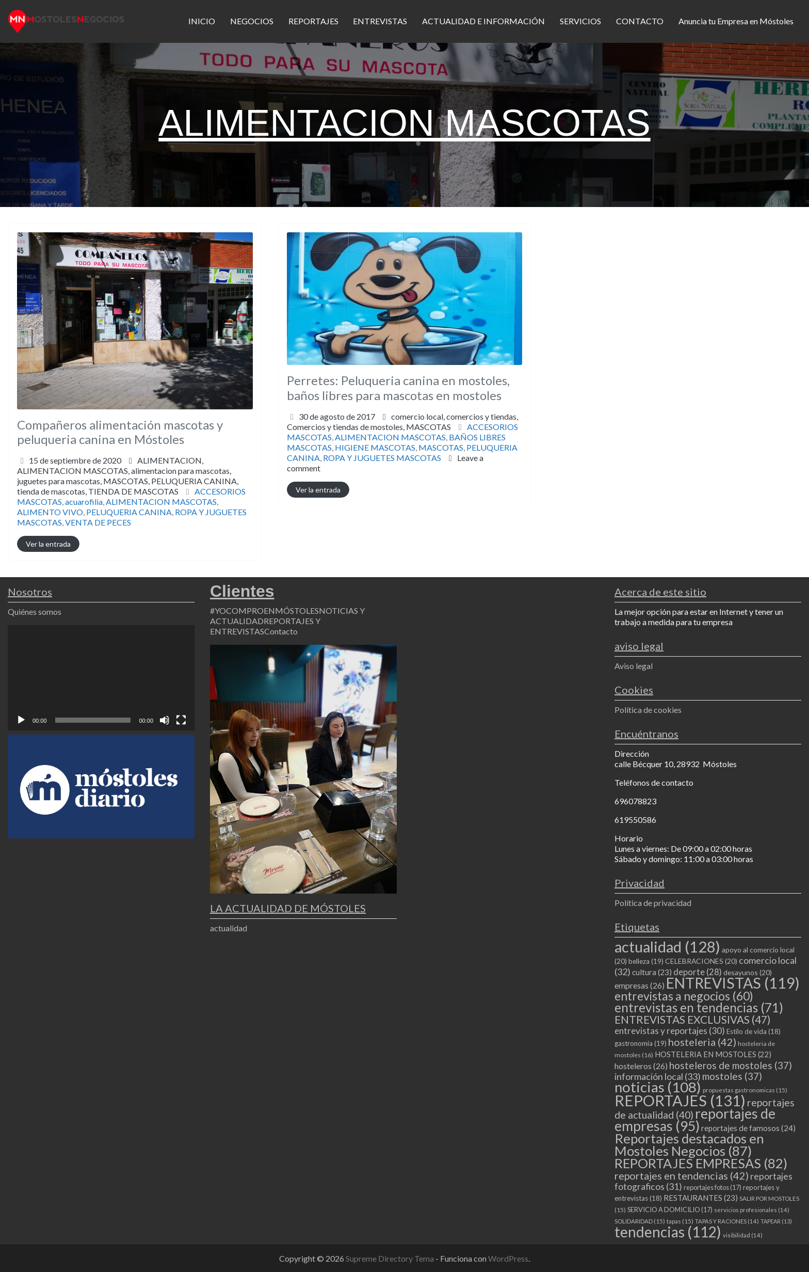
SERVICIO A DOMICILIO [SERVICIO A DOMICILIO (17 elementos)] (670, 1209)
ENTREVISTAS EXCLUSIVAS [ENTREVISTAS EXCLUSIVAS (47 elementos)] (692, 1019)
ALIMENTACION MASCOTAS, (127, 481)
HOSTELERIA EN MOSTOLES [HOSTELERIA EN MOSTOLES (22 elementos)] (713, 1054)
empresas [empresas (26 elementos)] (639, 985)
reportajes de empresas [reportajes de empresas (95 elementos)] (694, 1119)
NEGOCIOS (251, 21)
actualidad (228, 928)
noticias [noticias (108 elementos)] (657, 1086)
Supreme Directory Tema (390, 1258)
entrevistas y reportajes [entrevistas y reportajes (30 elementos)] (669, 1030)
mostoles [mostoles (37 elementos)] (732, 1076)
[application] (101, 677)
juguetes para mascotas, (127, 486)
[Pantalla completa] (181, 720)
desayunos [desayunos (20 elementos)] (747, 972)
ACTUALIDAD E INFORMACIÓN (483, 21)
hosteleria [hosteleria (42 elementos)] (702, 1042)
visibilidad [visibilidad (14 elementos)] (743, 1235)
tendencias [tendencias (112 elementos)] (667, 1232)
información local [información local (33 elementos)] (657, 1076)
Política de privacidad (652, 903)
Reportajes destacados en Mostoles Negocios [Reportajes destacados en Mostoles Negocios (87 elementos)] (689, 1144)
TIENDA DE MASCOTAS (133, 491)
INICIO (201, 21)
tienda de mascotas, (98, 491)
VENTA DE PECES (98, 522)
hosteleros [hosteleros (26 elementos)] (641, 1066)
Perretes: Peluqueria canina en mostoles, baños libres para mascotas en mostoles (398, 388)
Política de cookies (648, 709)
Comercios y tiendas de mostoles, (369, 427)
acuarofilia (84, 501)
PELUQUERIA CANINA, (127, 486)
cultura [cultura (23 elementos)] (652, 972)
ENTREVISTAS (380, 21)
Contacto (281, 631)
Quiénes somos (34, 611)
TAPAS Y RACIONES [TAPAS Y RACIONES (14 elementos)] (727, 1221)
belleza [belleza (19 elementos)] (646, 961)
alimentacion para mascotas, (127, 481)
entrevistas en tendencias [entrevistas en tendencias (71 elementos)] (698, 1007)
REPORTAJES (313, 21)
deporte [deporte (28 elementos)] (697, 972)
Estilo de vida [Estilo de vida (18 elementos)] (753, 1031)
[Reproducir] (21, 720)
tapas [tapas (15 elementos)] (680, 1221)
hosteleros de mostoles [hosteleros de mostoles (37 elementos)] (730, 1065)
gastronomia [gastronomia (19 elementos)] (640, 1043)
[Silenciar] (164, 720)
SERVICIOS (580, 21)
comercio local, (402, 421)
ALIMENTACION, (127, 475)
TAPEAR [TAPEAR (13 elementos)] (776, 1221)
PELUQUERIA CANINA (129, 512)
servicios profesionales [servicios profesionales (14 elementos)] (751, 1209)
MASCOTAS (428, 427)
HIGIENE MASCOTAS (375, 447)
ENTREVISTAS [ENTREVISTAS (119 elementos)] (733, 983)
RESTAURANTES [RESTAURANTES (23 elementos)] (701, 1197)
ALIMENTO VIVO (50, 512)
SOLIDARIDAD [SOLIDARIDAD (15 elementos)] (639, 1221)
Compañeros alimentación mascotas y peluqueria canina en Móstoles (120, 432)
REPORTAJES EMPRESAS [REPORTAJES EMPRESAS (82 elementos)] (700, 1163)
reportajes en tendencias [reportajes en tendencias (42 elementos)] (681, 1175)
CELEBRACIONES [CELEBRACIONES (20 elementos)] (701, 961)
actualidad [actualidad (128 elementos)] (667, 946)
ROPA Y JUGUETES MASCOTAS (382, 458)
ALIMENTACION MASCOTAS (161, 501)
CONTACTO (640, 21)
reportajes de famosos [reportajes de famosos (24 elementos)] (748, 1128)
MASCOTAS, (127, 486)
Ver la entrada (48, 543)
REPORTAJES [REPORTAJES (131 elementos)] (680, 1100)
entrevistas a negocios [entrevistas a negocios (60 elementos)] (683, 996)
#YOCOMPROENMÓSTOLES (264, 610)
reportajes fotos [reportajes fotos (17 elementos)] (712, 1187)
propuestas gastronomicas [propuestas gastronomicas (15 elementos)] (745, 1090)
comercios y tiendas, (402, 421)
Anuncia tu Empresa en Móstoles (736, 21)
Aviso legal (633, 666)
